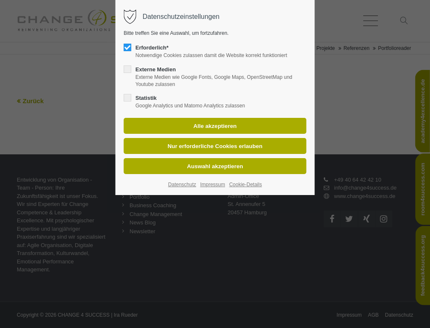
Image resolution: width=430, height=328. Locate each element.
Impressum (212, 184)
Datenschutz (182, 184)
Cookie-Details (245, 184)
